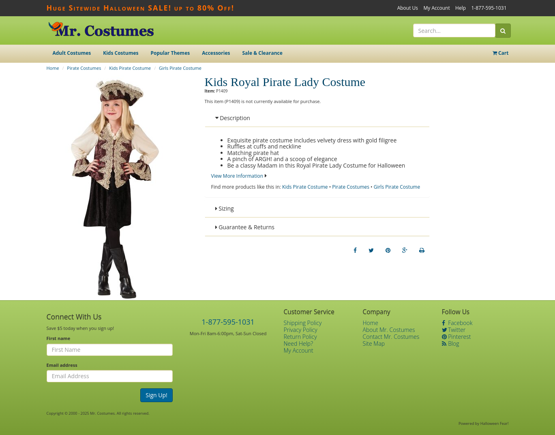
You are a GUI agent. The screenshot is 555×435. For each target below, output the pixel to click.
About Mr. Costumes (389, 330)
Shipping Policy (303, 323)
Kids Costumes (120, 53)
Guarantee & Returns (245, 227)
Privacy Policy (300, 330)
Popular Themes (170, 53)
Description (232, 118)
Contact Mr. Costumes (391, 336)
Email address (62, 365)
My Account (436, 7)
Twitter (454, 330)
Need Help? (298, 343)
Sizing (224, 208)
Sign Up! (156, 395)
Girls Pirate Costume (180, 68)
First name (59, 338)
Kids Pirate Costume (130, 68)
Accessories (216, 53)
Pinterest (456, 336)
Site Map (374, 343)
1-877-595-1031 (488, 7)
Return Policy (300, 336)
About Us (407, 7)
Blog (450, 343)
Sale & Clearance (262, 53)
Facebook (457, 323)
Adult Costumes (72, 53)
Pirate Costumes (84, 68)
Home (53, 68)
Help (460, 7)
